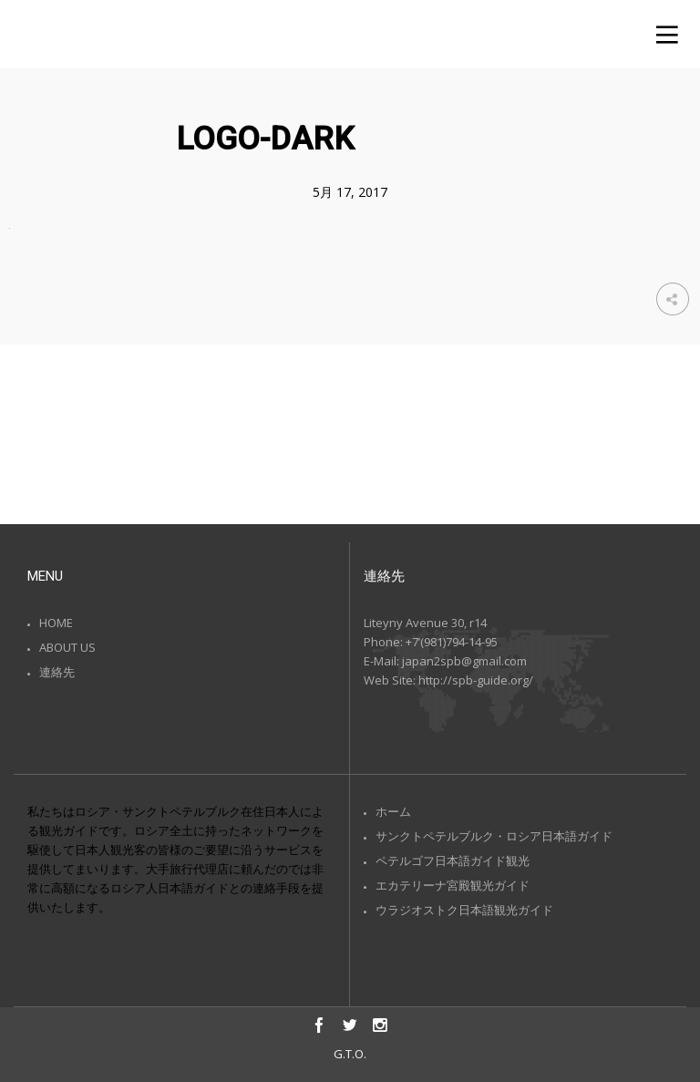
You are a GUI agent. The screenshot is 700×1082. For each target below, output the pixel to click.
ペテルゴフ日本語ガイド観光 (453, 860)
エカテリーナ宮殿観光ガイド (453, 885)
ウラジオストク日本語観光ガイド (464, 910)
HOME (56, 622)
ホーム (393, 811)
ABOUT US (67, 647)
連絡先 (57, 672)
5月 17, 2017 (350, 192)
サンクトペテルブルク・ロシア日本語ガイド (494, 836)
